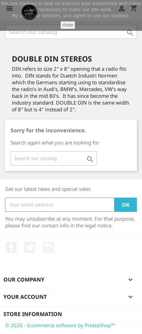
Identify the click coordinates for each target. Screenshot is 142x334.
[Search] (71, 32)
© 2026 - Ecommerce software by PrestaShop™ (60, 325)
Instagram (48, 247)
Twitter (29, 247)
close (68, 25)
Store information (32, 314)
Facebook (11, 247)
